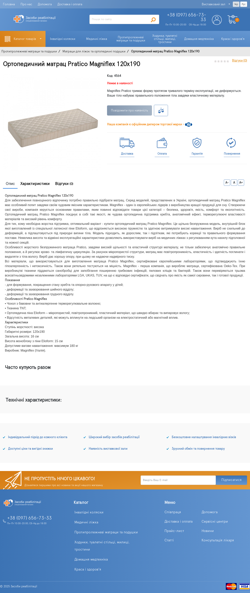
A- (227, 182)
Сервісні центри (215, 521)
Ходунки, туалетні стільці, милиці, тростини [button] (165, 39)
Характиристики (35, 184)
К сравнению (161, 110)
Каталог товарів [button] (25, 38)
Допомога (45, 4)
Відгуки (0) (239, 60)
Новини (208, 531)
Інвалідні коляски (89, 512)
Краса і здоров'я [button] (233, 38)
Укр (236, 4)
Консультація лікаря (218, 540)
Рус (244, 4)
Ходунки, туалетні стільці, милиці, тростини (101, 546)
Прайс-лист (174, 531)
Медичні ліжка (86, 522)
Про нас (26, 4)
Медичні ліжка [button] (96, 38)
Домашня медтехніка (91, 559)
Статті (169, 540)
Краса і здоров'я (87, 569)
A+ (241, 182)
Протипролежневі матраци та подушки (106, 532)
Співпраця (172, 512)
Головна (9, 4)
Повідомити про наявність (129, 110)
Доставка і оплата (69, 4)
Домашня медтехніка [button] (199, 38)
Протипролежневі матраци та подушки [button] (130, 39)
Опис (10, 184)
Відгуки (64, 184)
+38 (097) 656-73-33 (29, 518)
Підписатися (231, 480)
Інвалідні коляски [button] (62, 38)
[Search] (124, 19)
